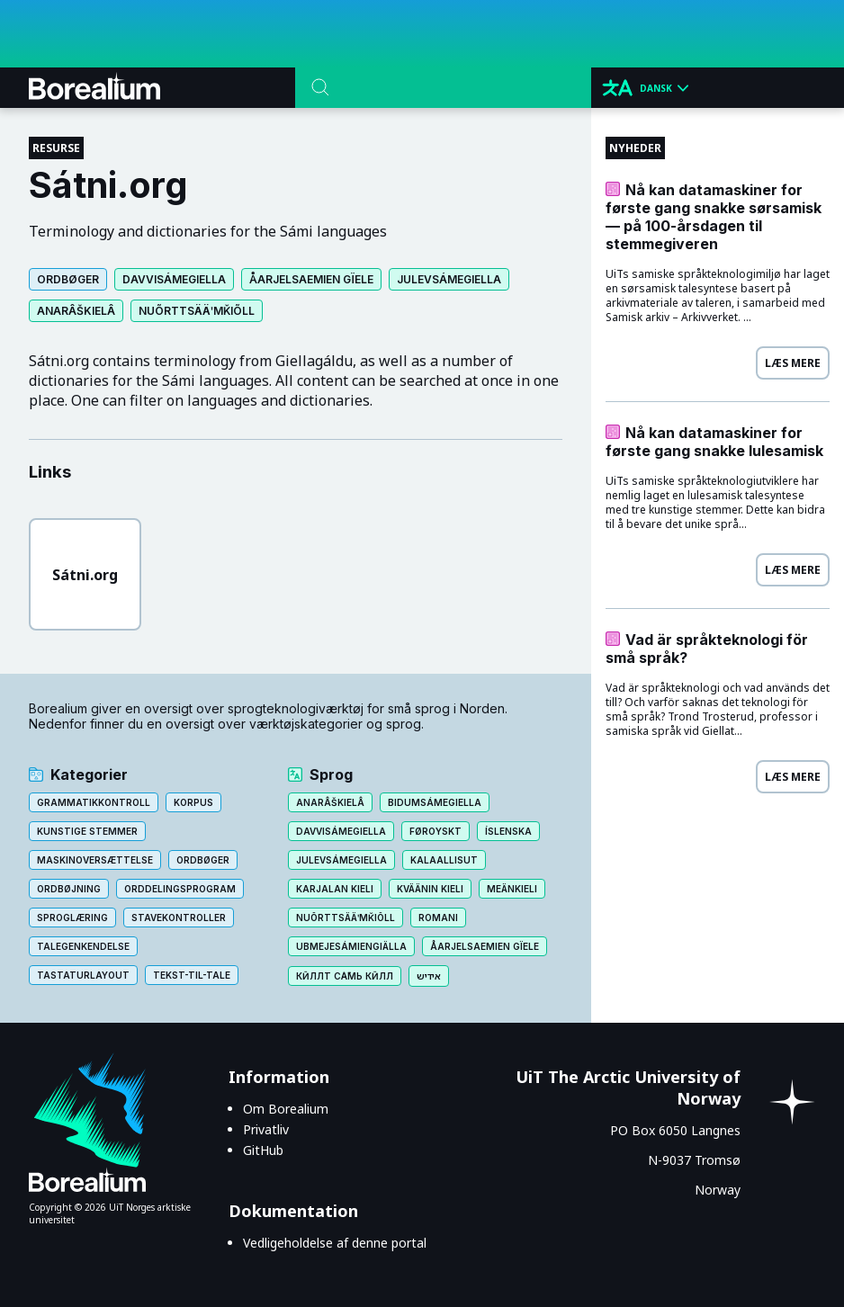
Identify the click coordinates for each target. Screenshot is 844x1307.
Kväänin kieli (430, 888)
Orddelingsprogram (180, 888)
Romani (438, 917)
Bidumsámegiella (434, 802)
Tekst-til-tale (191, 975)
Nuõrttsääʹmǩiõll (197, 311)
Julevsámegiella (449, 279)
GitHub (263, 1150)
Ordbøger (68, 279)
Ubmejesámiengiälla (351, 946)
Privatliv (266, 1129)
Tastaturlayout (83, 975)
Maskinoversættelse (95, 860)
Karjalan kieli (334, 888)
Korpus (193, 802)
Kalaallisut (444, 860)
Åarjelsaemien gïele (311, 279)
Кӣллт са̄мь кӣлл (344, 976)
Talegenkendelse (83, 946)
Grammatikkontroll (93, 802)
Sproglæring (72, 917)
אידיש (429, 976)
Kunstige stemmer (87, 831)
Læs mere (793, 363)
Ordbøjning (69, 888)
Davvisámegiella (174, 279)
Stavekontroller (178, 917)
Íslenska (508, 831)
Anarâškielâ (76, 311)
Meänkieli (512, 888)
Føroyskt (435, 831)
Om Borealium (285, 1108)
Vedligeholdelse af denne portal (334, 1242)
